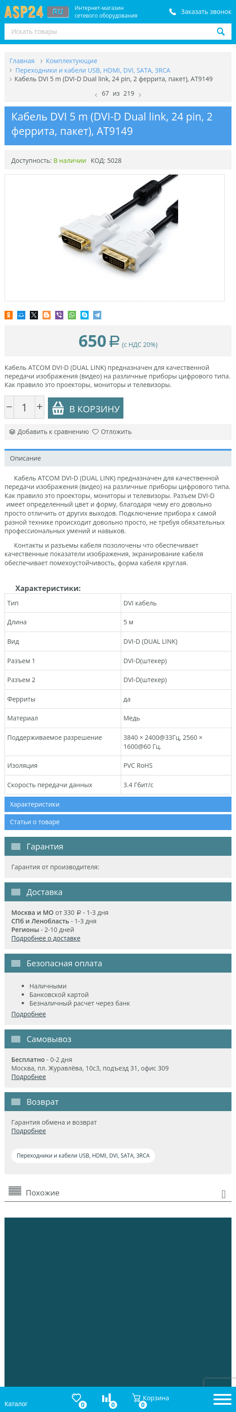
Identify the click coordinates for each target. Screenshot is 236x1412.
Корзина (150, 1398)
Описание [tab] (25, 458)
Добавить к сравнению (49, 431)
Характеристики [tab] (35, 804)
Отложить (112, 431)
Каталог (16, 1403)
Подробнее (28, 1014)
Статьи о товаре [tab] (35, 821)
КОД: (98, 160)
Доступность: (31, 160)
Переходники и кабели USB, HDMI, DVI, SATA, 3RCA (83, 1155)
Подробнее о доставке (45, 938)
